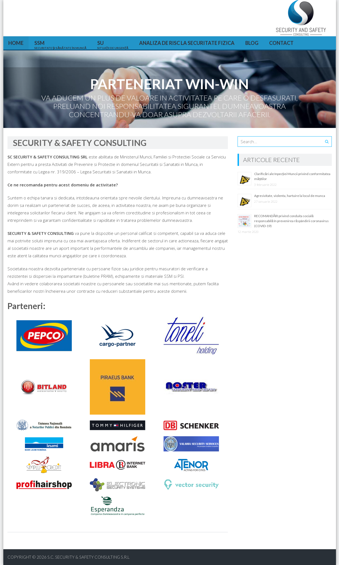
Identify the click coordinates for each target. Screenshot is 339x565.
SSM (60, 45)
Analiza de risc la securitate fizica (187, 43)
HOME (16, 43)
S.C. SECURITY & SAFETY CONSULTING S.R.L (88, 556)
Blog (251, 43)
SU (112, 45)
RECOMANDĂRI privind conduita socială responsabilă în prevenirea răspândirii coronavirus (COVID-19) (291, 221)
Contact (281, 43)
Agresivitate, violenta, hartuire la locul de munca (289, 196)
